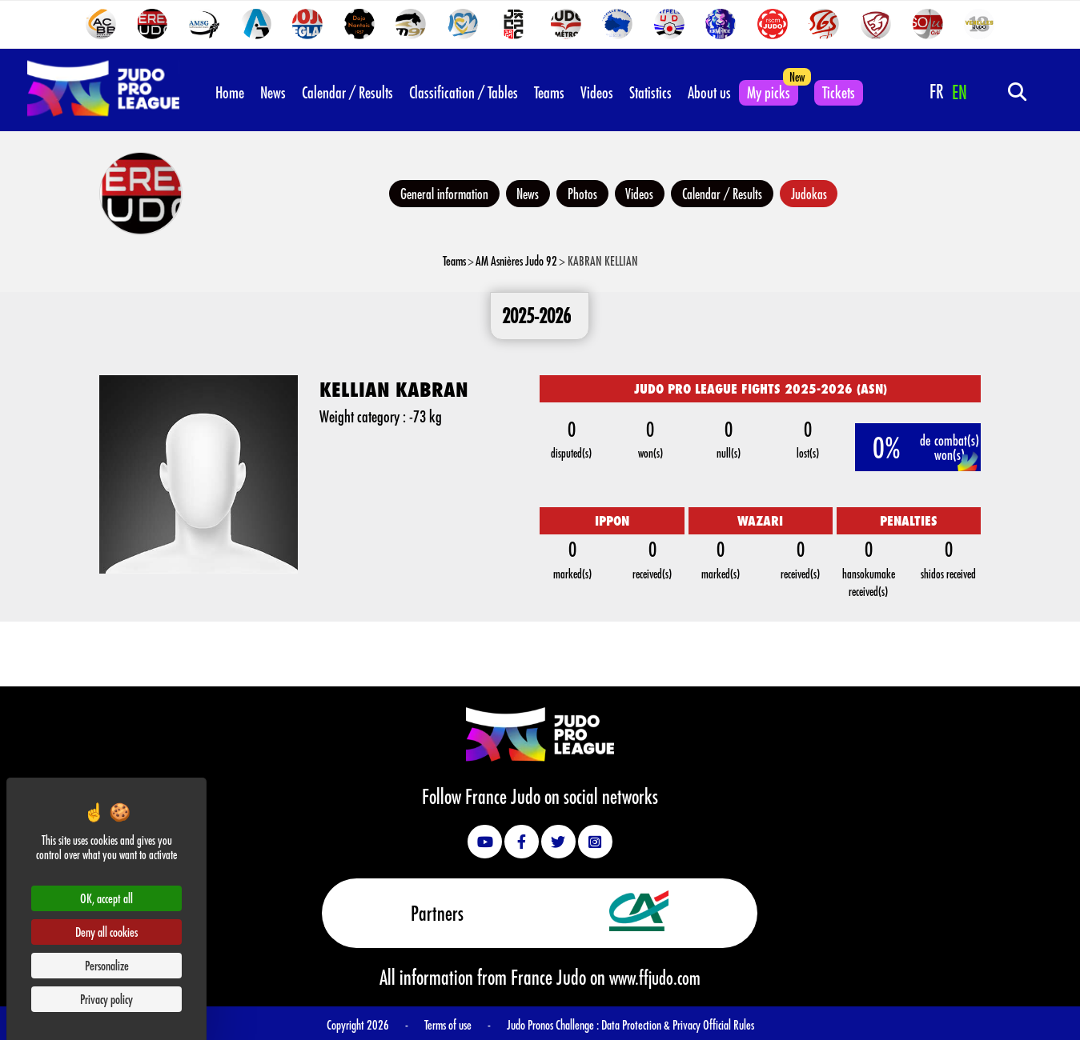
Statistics (650, 90)
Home (229, 90)
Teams (549, 90)
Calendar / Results (347, 90)
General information (435, 192)
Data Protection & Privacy (652, 1022)
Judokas (818, 192)
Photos (581, 192)
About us (709, 90)
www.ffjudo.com (655, 975)
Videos (596, 90)
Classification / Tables (463, 90)
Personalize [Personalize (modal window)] (107, 965)
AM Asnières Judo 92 (516, 259)
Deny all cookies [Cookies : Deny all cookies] (106, 931)
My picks (768, 90)
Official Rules (728, 1022)
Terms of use (448, 1022)
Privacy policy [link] (106, 998)
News (273, 90)
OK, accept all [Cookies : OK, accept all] (106, 898)
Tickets (838, 90)
